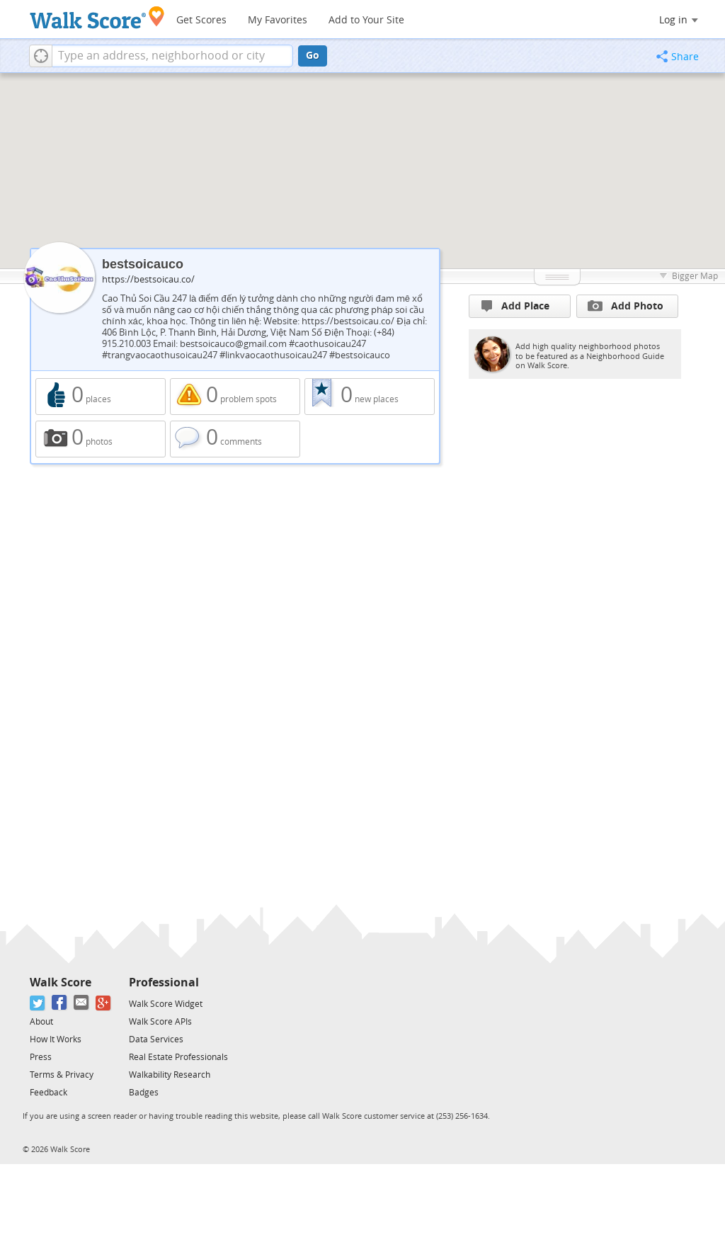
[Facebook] (60, 1003)
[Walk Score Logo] (97, 17)
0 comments (235, 439)
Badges (144, 1093)
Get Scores (201, 20)
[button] (40, 56)
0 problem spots (235, 396)
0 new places (369, 396)
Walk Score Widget (165, 1004)
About (41, 1022)
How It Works (55, 1039)
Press (41, 1057)
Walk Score (60, 982)
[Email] (82, 1003)
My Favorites (277, 20)
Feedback (48, 1093)
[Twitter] (38, 1003)
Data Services (156, 1039)
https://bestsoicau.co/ (148, 279)
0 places (100, 396)
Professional (164, 982)
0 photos (100, 439)
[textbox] (172, 56)
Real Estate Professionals (178, 1057)
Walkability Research (169, 1075)
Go (312, 56)
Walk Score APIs (160, 1022)
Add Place (515, 306)
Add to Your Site (366, 20)
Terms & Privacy (61, 1075)
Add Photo (625, 306)
